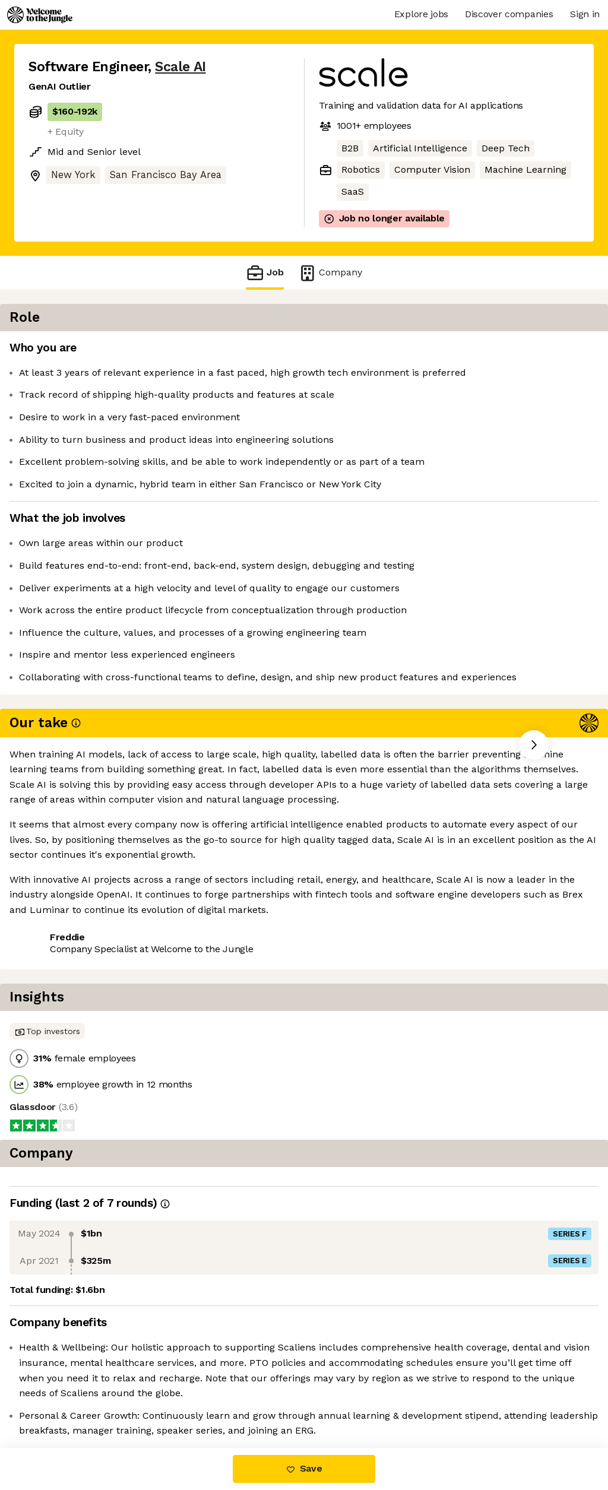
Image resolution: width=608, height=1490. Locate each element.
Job (265, 273)
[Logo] (39, 15)
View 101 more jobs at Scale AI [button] (181, 875)
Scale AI (180, 67)
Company (330, 273)
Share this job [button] (61, 875)
